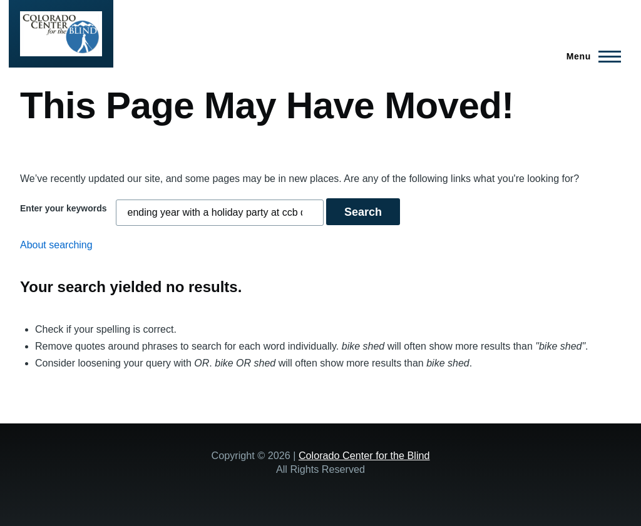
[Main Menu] (590, 56)
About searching (56, 245)
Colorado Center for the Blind (364, 455)
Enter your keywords (63, 208)
